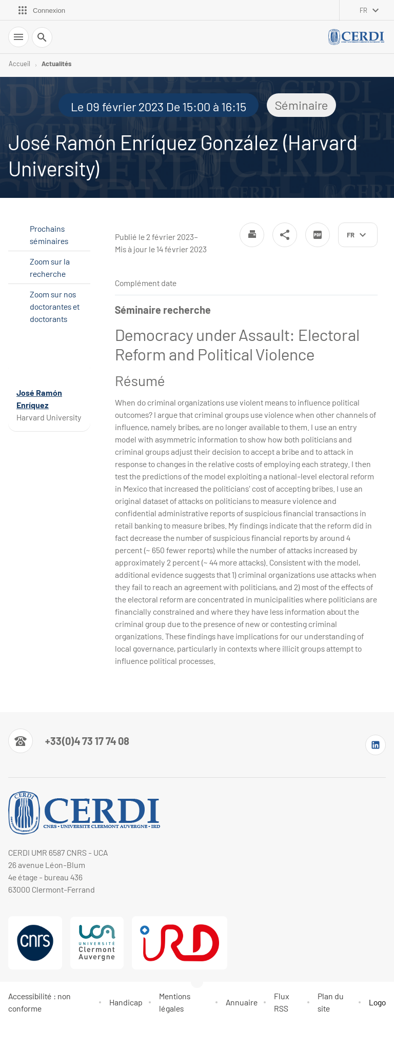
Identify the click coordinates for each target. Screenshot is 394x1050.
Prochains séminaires (49, 235)
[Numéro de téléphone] (68, 741)
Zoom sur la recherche (50, 267)
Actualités (56, 63)
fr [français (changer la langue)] (363, 10)
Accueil (19, 63)
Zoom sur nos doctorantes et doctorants (55, 306)
